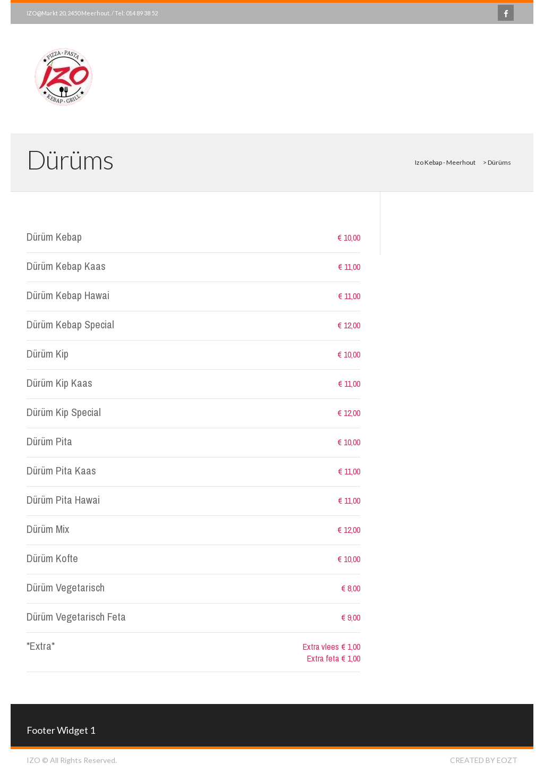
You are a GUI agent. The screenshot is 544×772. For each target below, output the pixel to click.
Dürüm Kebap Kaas (66, 266)
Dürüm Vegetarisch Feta (76, 616)
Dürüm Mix (48, 529)
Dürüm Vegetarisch (66, 587)
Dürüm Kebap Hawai (68, 295)
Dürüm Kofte (52, 558)
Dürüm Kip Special (64, 412)
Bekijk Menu (468, 80)
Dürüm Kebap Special (70, 324)
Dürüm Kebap (54, 237)
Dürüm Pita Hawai (63, 500)
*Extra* (41, 646)
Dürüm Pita (49, 441)
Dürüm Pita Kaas (61, 470)
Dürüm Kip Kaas (59, 383)
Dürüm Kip (48, 353)
